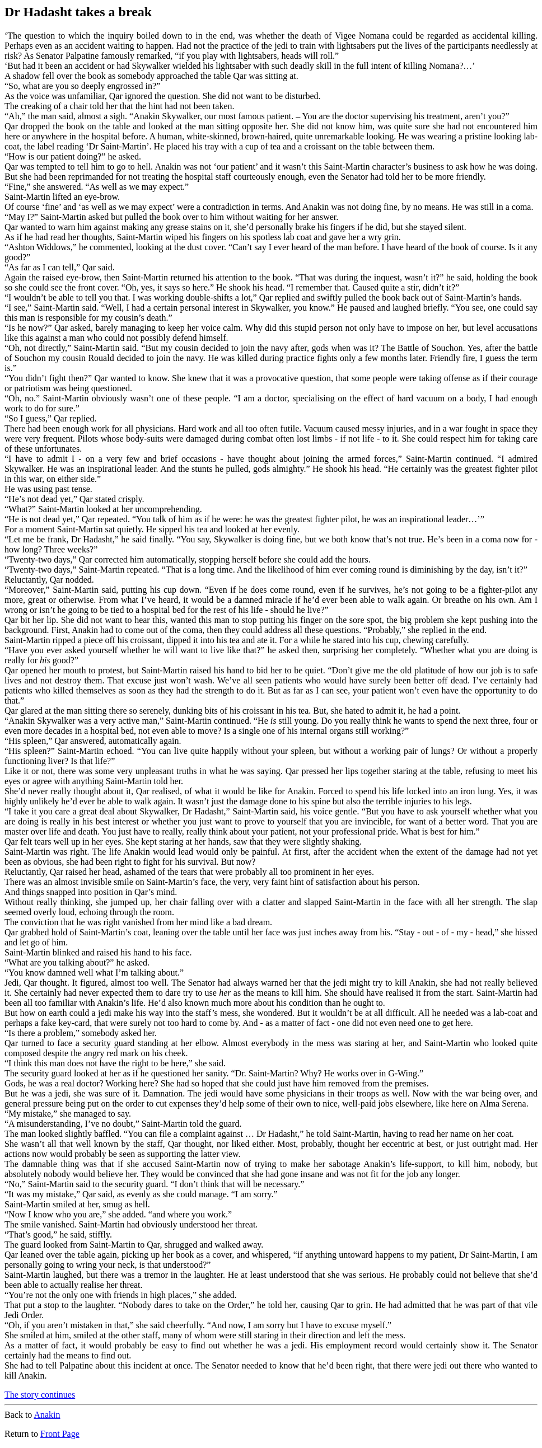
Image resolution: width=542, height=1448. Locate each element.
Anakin (47, 1414)
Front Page (60, 1433)
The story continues (39, 1394)
